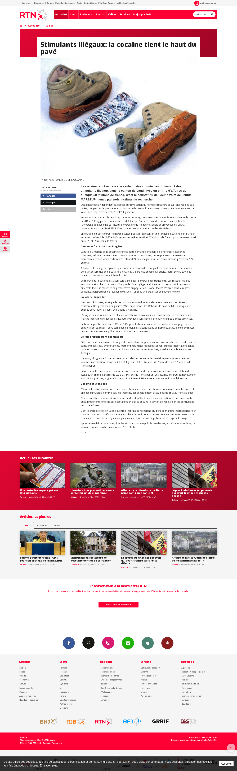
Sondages (104, 696)
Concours (104, 700)
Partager (49, 196)
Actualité (61, 14)
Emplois (59, 3)
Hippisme (64, 692)
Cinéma (144, 672)
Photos (100, 14)
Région (22, 668)
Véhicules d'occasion (126, 3)
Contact (185, 700)
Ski (61, 688)
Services (125, 14)
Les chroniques (107, 672)
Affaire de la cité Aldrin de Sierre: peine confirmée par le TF (142, 492)
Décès (79, 3)
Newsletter (186, 704)
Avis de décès (147, 696)
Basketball (64, 676)
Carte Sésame (90, 3)
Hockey (63, 672)
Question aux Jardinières (111, 688)
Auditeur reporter (27, 696)
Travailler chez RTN (190, 684)
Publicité (185, 680)
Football (63, 668)
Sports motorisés (68, 700)
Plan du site (57, 743)
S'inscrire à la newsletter (118, 604)
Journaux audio (26, 688)
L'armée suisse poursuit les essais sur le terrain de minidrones (92, 492)
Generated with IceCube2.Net (204, 740)
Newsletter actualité (28, 700)
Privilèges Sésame (106, 3)
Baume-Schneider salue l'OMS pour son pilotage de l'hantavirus (41, 559)
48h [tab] (26, 525)
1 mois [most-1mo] (57, 525)
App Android (167, 643)
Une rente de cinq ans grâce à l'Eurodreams (39, 492)
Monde (22, 676)
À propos (185, 668)
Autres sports (66, 704)
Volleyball (64, 680)
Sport (73, 14)
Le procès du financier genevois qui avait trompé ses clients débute (192, 493)
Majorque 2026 (142, 14)
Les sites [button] (25, 3)
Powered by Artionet (180, 740)
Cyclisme (64, 684)
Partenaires (186, 688)
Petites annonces (149, 684)
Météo (144, 680)
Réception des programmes (194, 672)
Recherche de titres (109, 676)
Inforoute (49, 3)
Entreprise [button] (38, 3)
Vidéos (112, 14)
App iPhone (148, 643)
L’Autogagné (106, 692)
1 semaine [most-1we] (42, 525)
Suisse (49, 25)
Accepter (226, 763)
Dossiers (23, 692)
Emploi (144, 692)
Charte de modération (191, 696)
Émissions (86, 14)
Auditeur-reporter (205, 3)
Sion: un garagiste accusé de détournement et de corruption (90, 559)
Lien (47, 209)
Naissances (70, 3)
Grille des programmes (111, 680)
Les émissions (106, 668)
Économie (24, 680)
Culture (22, 684)
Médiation (186, 692)
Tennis (63, 696)
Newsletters (128, 643)
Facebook (69, 643)
